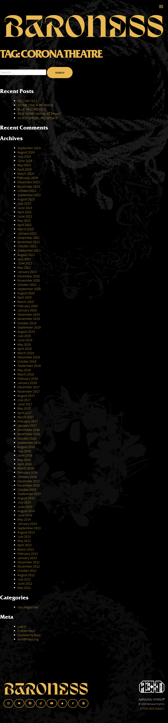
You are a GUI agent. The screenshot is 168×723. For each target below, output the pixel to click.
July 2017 (24, 400)
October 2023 (26, 190)
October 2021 (26, 246)
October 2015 (26, 489)
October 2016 (26, 438)
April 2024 (24, 169)
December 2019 (28, 314)
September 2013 (29, 528)
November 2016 (28, 434)
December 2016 (28, 429)
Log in (21, 626)
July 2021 (24, 259)
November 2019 (28, 318)
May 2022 (24, 220)
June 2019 (24, 340)
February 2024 (27, 177)
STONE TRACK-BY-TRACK (35, 105)
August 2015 (26, 498)
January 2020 (27, 310)
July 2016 (24, 451)
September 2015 (29, 493)
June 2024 (24, 160)
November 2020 (28, 280)
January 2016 (27, 476)
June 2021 (24, 263)
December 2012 (28, 562)
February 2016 (27, 472)
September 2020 (29, 288)
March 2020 (25, 301)
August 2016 (26, 446)
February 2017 (27, 421)
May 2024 (24, 165)
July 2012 (24, 579)
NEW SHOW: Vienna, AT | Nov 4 (39, 113)
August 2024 (26, 152)
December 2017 (28, 387)
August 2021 (26, 254)
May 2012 (24, 587)
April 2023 (24, 212)
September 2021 (29, 250)
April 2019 (24, 348)
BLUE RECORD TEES (32, 109)
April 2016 (24, 464)
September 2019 (29, 327)
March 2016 (25, 468)
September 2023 (29, 195)
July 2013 (24, 536)
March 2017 (25, 417)
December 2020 (28, 276)
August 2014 (26, 511)
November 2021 (28, 242)
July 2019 (24, 335)
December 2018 (28, 357)
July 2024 (24, 156)
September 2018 (29, 365)
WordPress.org (28, 639)
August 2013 (26, 532)
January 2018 (27, 382)
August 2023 (26, 199)
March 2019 (25, 353)
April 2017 (24, 412)
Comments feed (28, 635)
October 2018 (26, 361)
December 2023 (28, 182)
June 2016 (24, 455)
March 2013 (25, 549)
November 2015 (28, 485)
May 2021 (24, 267)
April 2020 (24, 297)
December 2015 (28, 481)
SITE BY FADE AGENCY (152, 708)
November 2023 (28, 186)
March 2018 (25, 374)
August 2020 (26, 293)
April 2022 (24, 224)
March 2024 (25, 173)
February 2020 (27, 306)
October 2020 (26, 284)
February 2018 (27, 378)
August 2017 (26, 395)
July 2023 (24, 203)
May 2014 (24, 519)
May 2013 (24, 540)
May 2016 (24, 459)
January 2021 (27, 271)
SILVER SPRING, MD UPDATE (37, 118)
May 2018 (24, 370)
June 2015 (24, 506)
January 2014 (27, 523)
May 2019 (24, 344)
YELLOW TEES (27, 100)
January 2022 (27, 233)
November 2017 (28, 391)
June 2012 (24, 583)
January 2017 (27, 425)
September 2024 (29, 148)
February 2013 (27, 553)
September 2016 (29, 442)
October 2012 (26, 570)
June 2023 (24, 207)
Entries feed (26, 630)
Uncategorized (27, 607)
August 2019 (26, 331)
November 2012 (28, 566)
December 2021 (28, 237)
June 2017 (24, 404)
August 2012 (26, 575)
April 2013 (24, 545)
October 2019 (26, 323)
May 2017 (24, 408)
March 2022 (25, 229)
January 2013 (27, 558)
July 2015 (24, 502)
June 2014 (24, 515)
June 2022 (24, 216)
